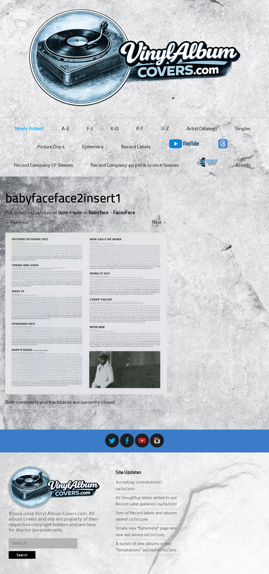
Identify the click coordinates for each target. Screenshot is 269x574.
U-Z (165, 129)
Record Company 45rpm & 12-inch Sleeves (135, 165)
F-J (90, 129)
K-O (114, 129)
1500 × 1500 (70, 213)
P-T (139, 129)
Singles (242, 129)
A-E (65, 129)
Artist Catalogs (202, 129)
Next (159, 222)
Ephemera (93, 147)
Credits (243, 165)
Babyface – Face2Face (112, 213)
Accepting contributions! (139, 482)
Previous (17, 222)
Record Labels (136, 147)
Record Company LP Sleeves (43, 165)
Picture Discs (50, 147)
